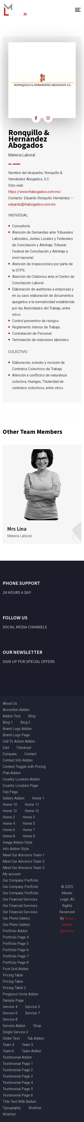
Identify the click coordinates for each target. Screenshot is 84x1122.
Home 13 (32, 811)
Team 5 (27, 1045)
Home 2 (9, 817)
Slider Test (11, 1038)
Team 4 (8, 1045)
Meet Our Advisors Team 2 (24, 861)
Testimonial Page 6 (18, 1095)
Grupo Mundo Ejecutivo (67, 924)
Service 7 (32, 1013)
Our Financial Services (20, 899)
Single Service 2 (15, 1032)
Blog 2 (25, 722)
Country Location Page (20, 785)
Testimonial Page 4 (18, 1082)
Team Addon (31, 1051)
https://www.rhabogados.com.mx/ (34, 192)
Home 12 (10, 811)
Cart (6, 748)
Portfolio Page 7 (16, 956)
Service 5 (32, 1007)
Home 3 (29, 817)
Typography (12, 1108)
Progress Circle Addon (20, 994)
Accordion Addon (16, 710)
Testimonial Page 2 (18, 1070)
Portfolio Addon (15, 931)
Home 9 (29, 836)
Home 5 (29, 823)
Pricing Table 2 (14, 988)
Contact (30, 754)
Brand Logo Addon (17, 729)
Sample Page (13, 1000)
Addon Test (12, 716)
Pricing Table (13, 975)
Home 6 (9, 830)
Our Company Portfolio (20, 880)
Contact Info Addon (18, 760)
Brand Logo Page (16, 735)
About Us (10, 703)
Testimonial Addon (17, 1057)
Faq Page (10, 792)
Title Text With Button (19, 1101)
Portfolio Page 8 (16, 962)
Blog (31, 716)
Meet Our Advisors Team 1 (24, 855)
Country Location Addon (21, 779)
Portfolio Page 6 (16, 950)
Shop (37, 1026)
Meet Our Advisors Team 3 (24, 868)
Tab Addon (35, 1038)
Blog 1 (8, 722)
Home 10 (10, 804)
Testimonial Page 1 (18, 1064)
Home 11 (32, 804)
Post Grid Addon (15, 969)
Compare (10, 754)
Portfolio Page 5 (16, 943)
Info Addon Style (16, 849)
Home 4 (9, 823)
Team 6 (8, 1051)
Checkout (24, 748)
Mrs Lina (16, 528)
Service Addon (14, 1026)
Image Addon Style (17, 842)
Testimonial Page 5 (18, 1089)
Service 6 (10, 1013)
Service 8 (10, 1019)
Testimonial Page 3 (18, 1076)
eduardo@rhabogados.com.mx (32, 204)
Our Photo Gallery (16, 918)
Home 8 (9, 836)
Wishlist (34, 1108)
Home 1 (38, 798)
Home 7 (29, 830)
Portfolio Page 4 (16, 937)
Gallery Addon (13, 798)
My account (12, 874)
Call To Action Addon (19, 741)
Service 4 (10, 1007)
